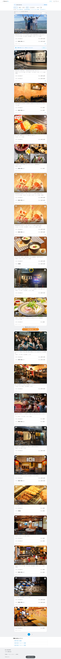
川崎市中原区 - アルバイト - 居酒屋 (20, 645)
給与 (23, 7)
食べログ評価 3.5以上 (20, 9)
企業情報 (17, 654)
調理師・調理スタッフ (21, 41)
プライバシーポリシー (11, 654)
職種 (19, 7)
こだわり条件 (32, 7)
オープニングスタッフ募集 (35, 9)
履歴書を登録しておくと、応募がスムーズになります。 (31, 47)
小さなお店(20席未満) (43, 9)
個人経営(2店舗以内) (27, 9)
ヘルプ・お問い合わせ (8, 651)
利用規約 (6, 654)
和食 (27, 7)
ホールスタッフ (20, 38)
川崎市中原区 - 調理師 (18, 640)
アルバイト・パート (16, 7)
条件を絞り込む (32, 329)
